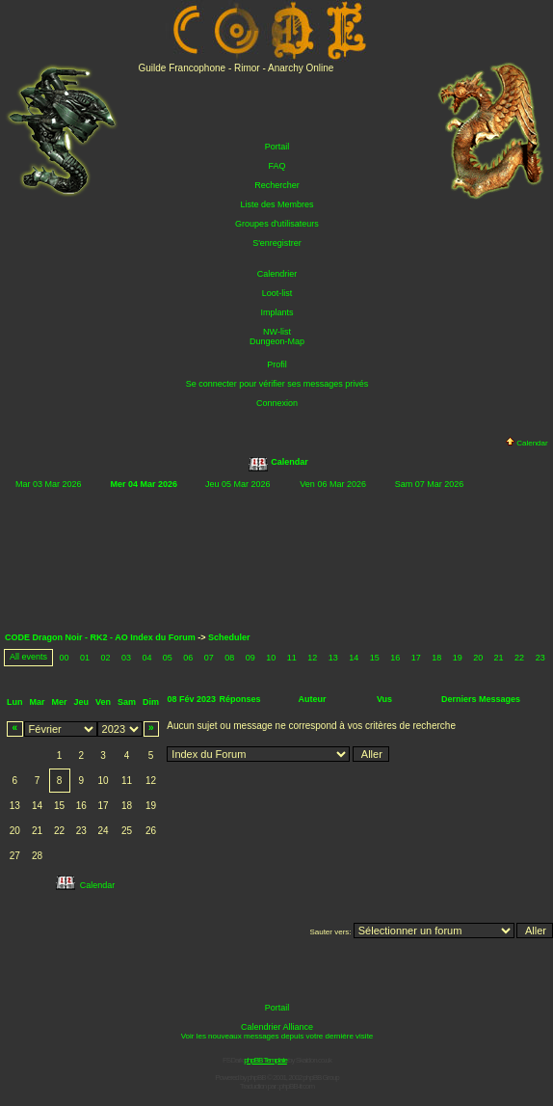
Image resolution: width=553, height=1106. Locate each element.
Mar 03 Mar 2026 (48, 484)
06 (188, 657)
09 (250, 657)
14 (353, 657)
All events (28, 656)
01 (85, 657)
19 (457, 657)
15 (375, 657)
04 (146, 657)
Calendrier (277, 274)
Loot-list (277, 293)
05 (167, 657)
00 (63, 657)
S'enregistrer (277, 243)
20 (478, 657)
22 (519, 657)
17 (416, 657)
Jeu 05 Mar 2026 (238, 484)
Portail (277, 146)
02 (105, 657)
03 (126, 657)
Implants (276, 312)
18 (436, 657)
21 (499, 657)
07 (209, 657)
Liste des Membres (276, 204)
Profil (277, 364)
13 (333, 657)
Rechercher (277, 185)
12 (312, 657)
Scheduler (229, 637)
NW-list (277, 332)
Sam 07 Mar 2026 (429, 484)
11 (292, 657)
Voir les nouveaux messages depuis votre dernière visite (277, 1036)
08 (229, 657)
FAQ (276, 166)
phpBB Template (265, 1060)
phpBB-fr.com (296, 1086)
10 (271, 657)
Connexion (277, 403)
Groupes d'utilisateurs (277, 224)
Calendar (526, 443)
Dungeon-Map (277, 341)
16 (395, 657)
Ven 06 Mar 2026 (333, 484)
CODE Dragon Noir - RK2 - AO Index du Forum (100, 637)
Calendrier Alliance (277, 1027)
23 (540, 657)
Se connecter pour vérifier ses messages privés (277, 384)
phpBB (257, 1077)
